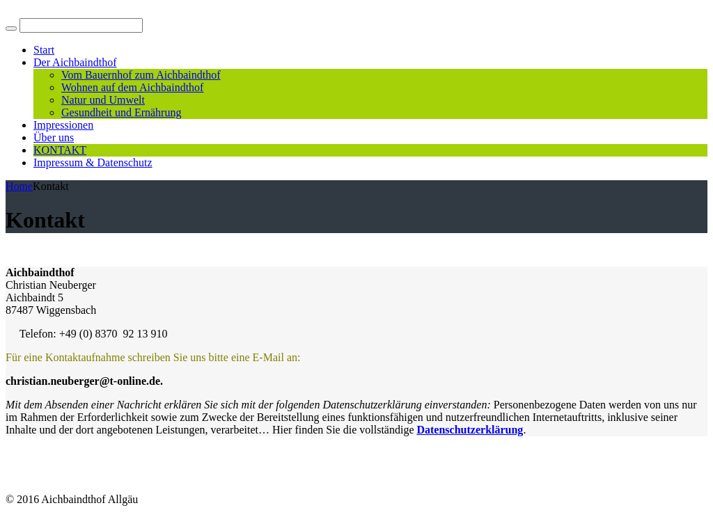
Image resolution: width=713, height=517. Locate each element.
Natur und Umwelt (103, 100)
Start (43, 50)
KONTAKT (59, 150)
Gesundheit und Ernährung (121, 112)
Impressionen (63, 125)
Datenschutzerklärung (469, 430)
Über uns (53, 137)
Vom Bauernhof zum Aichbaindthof (141, 75)
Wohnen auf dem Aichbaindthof (132, 87)
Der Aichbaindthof (75, 62)
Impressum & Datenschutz (92, 162)
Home (19, 186)
